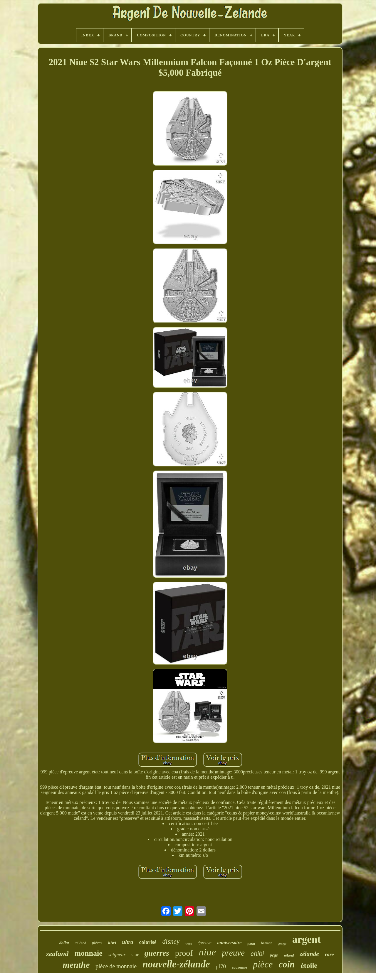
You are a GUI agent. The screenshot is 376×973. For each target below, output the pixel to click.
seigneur (117, 954)
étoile (309, 965)
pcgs (274, 955)
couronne (239, 967)
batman (266, 943)
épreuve (205, 942)
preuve (233, 952)
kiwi (112, 942)
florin (251, 943)
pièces (97, 943)
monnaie (88, 953)
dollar (64, 943)
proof (184, 952)
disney (171, 941)
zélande (309, 953)
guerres (157, 953)
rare (329, 954)
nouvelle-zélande (176, 964)
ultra (127, 942)
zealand (57, 953)
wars (188, 943)
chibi (257, 953)
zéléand (80, 943)
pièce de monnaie (116, 966)
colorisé (148, 942)
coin (286, 964)
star (135, 954)
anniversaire (229, 942)
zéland (289, 955)
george (282, 943)
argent (306, 939)
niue (207, 952)
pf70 (221, 966)
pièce (263, 964)
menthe (76, 964)
